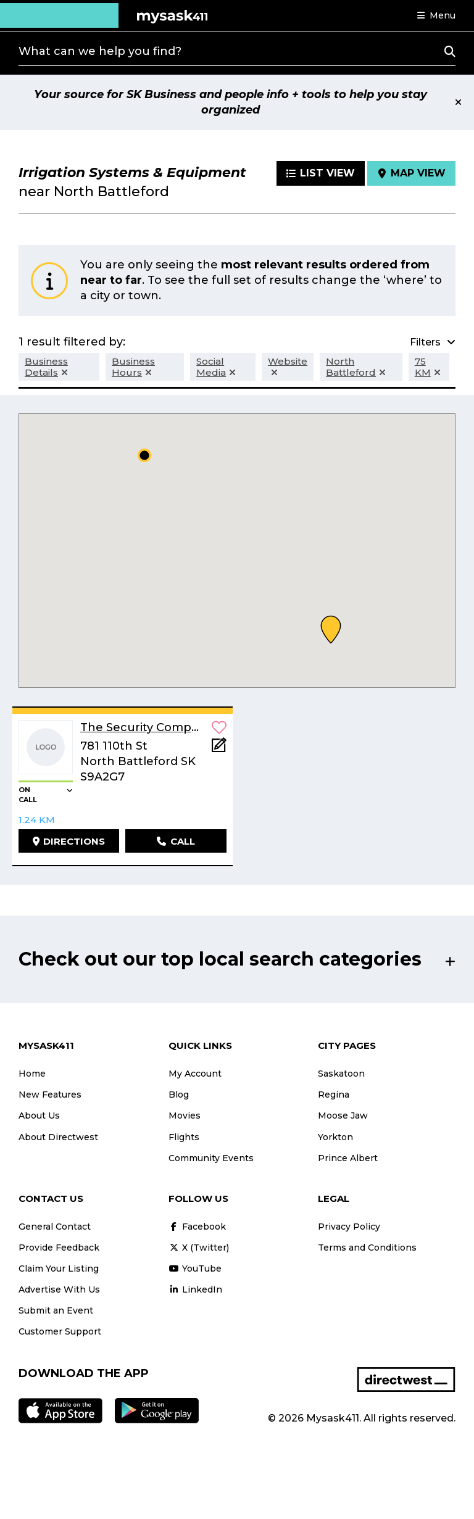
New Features (50, 1094)
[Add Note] (219, 749)
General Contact (55, 1226)
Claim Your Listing (59, 1268)
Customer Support (60, 1331)
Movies (184, 1115)
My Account (195, 1073)
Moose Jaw (343, 1115)
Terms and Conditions (367, 1247)
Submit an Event (56, 1310)
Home (32, 1073)
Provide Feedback (59, 1247)
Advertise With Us (59, 1289)
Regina (333, 1094)
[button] (436, 15)
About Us (39, 1115)
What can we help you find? (100, 51)
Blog (178, 1094)
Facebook (197, 1226)
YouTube (195, 1268)
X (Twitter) (198, 1247)
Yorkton (335, 1137)
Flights (183, 1137)
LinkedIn (195, 1289)
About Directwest (58, 1137)
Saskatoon (341, 1073)
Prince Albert (348, 1158)
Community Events (211, 1158)
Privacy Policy (349, 1226)
